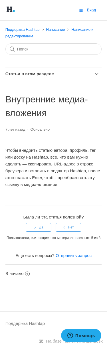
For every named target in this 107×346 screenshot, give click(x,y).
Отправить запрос (74, 255)
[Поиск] (53, 49)
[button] (81, 10)
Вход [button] (91, 10)
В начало (17, 273)
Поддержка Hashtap (22, 29)
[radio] (38, 227)
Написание (56, 29)
